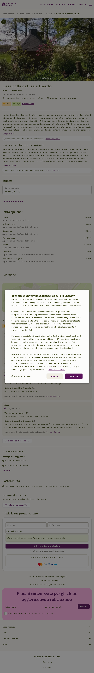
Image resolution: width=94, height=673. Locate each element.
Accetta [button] (74, 376)
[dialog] (47, 336)
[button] (21, 376)
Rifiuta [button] (54, 376)
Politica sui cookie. (56, 369)
